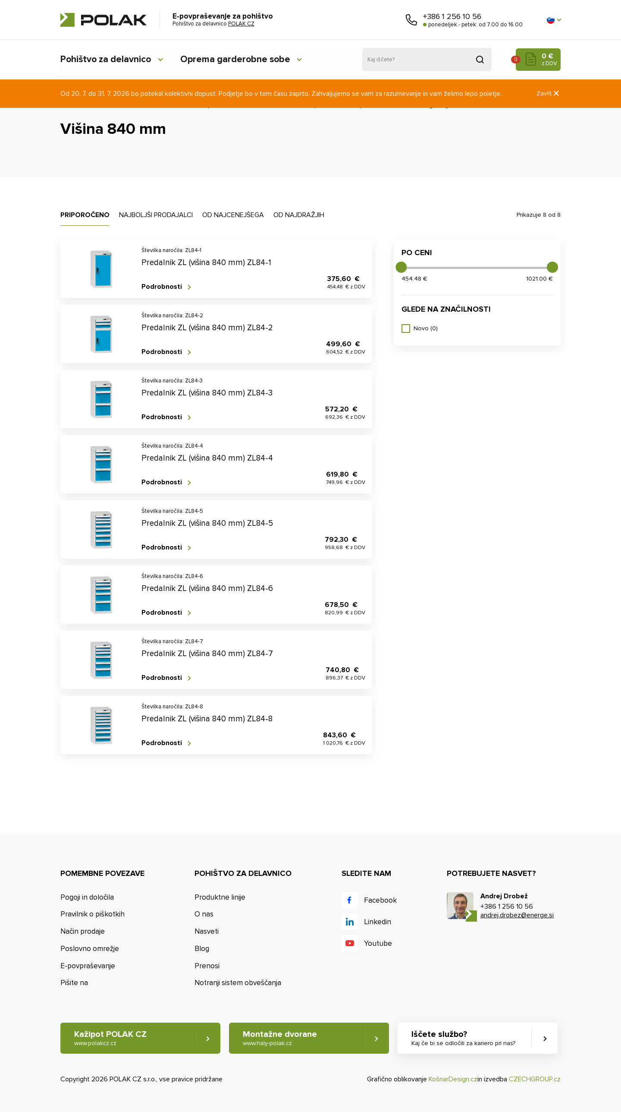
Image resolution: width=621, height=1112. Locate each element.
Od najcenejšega (233, 215)
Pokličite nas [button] (411, 20)
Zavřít (548, 93)
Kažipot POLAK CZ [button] (110, 1038)
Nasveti (206, 931)
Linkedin (377, 921)
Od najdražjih (298, 215)
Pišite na (74, 983)
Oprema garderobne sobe (241, 59)
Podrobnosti (161, 287)
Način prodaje (82, 931)
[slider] (401, 267)
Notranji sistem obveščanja (237, 983)
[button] (554, 20)
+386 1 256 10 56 (452, 16)
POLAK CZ (103, 20)
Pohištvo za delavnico (107, 59)
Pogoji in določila (87, 897)
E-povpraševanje (87, 965)
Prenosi (207, 965)
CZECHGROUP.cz (535, 1079)
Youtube (378, 943)
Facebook (380, 900)
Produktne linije (219, 897)
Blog (201, 948)
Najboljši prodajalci (156, 215)
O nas (203, 914)
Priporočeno (85, 215)
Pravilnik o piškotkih (92, 914)
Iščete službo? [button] (464, 1038)
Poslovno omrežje (89, 948)
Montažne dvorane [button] (280, 1038)
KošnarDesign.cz (453, 1079)
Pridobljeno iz (480, 59)
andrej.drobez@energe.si (517, 915)
